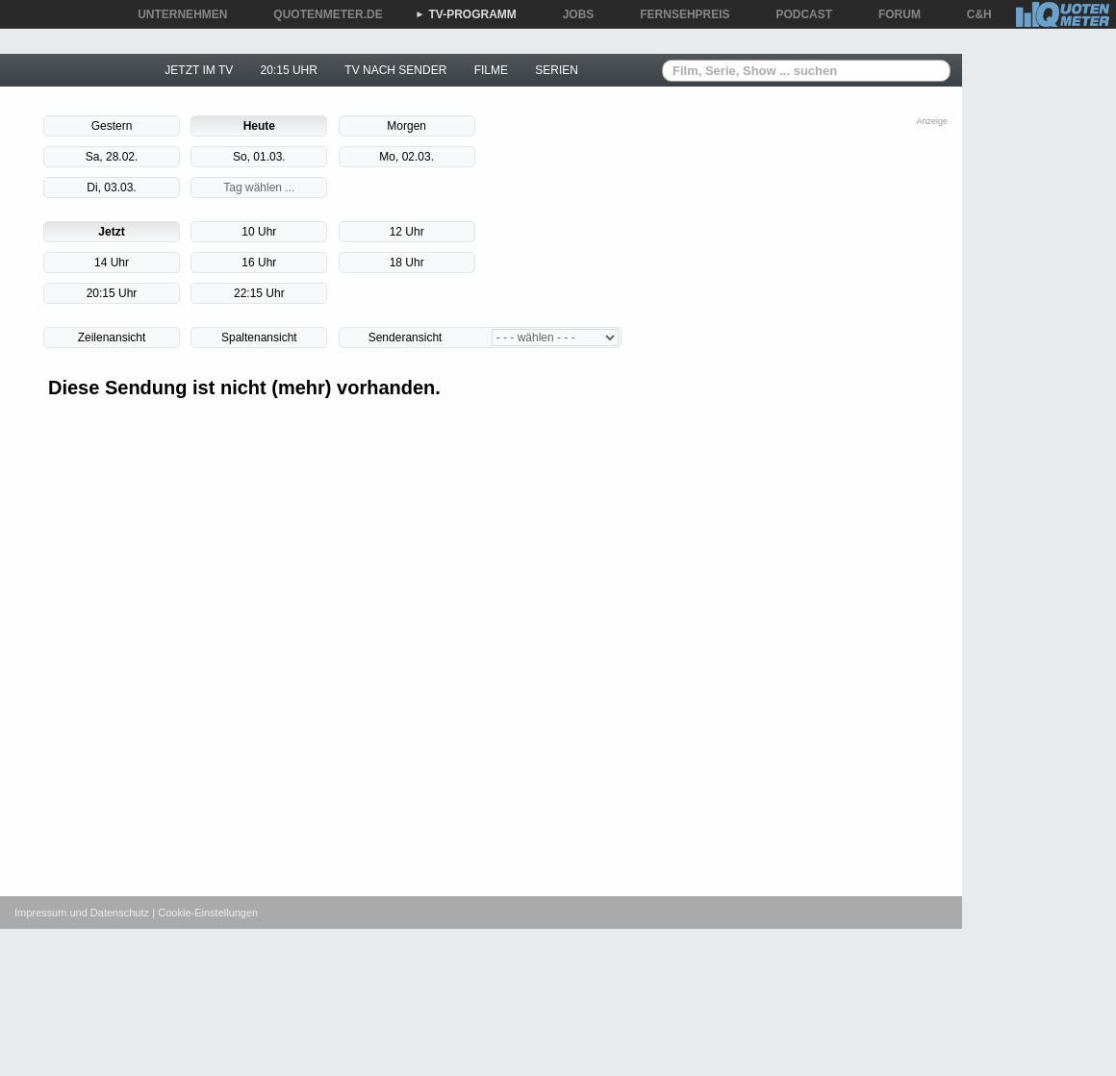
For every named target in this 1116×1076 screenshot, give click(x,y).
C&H (972, 14)
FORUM (893, 14)
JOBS (572, 14)
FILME (491, 70)
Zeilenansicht (112, 337)
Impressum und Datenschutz (81, 912)
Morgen (406, 126)
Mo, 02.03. (406, 156)
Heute (259, 126)
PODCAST (798, 14)
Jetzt (111, 231)
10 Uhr (258, 231)
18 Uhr (407, 262)
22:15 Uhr (259, 293)
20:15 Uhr (112, 293)
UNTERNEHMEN (175, 14)
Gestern (112, 126)
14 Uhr (111, 262)
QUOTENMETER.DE (321, 14)
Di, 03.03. (111, 187)
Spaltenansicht (259, 337)
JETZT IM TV (199, 70)
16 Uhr (258, 262)
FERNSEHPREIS (677, 14)
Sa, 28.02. (112, 156)
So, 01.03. (259, 156)
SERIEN (556, 70)
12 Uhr (407, 231)
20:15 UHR (289, 70)
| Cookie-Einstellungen (205, 912)
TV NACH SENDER (395, 70)
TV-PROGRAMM (466, 14)
